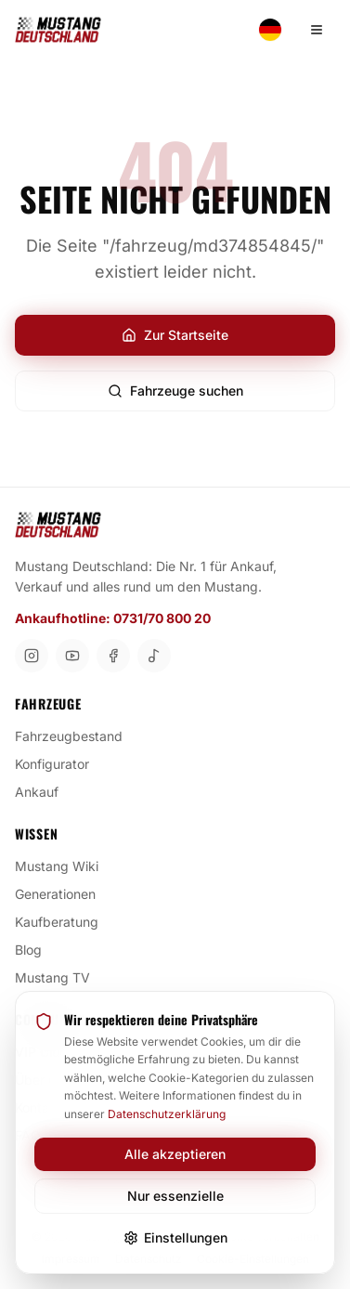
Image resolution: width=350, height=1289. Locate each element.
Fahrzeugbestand (76, 735)
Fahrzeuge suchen (175, 390)
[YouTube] (72, 655)
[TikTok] (154, 655)
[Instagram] (31, 655)
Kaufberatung (64, 921)
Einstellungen (175, 1237)
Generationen (62, 893)
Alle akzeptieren (175, 1154)
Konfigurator (59, 763)
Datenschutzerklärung (167, 1114)
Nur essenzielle (175, 1196)
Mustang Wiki (64, 865)
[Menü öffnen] (316, 29)
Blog (36, 949)
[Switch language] (270, 29)
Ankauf (44, 791)
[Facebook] (113, 655)
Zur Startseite (175, 335)
